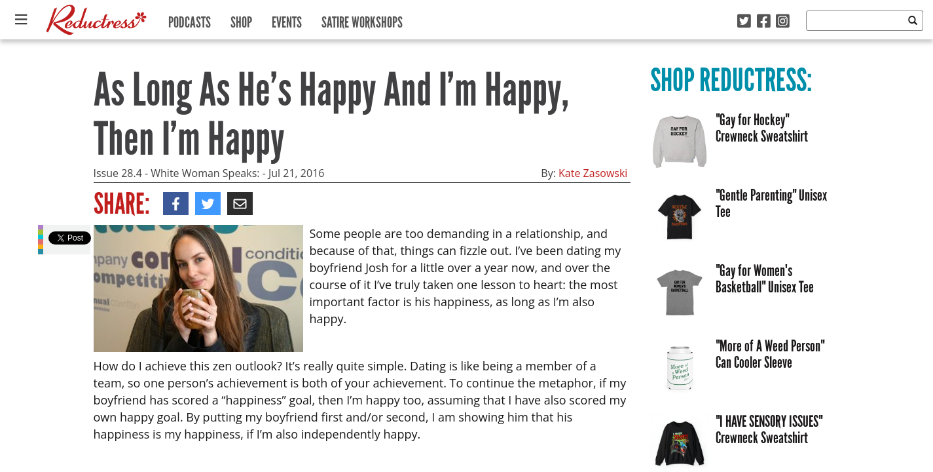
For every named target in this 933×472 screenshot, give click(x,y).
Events (287, 19)
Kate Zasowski (592, 173)
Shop (241, 19)
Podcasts (189, 19)
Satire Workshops (362, 19)
